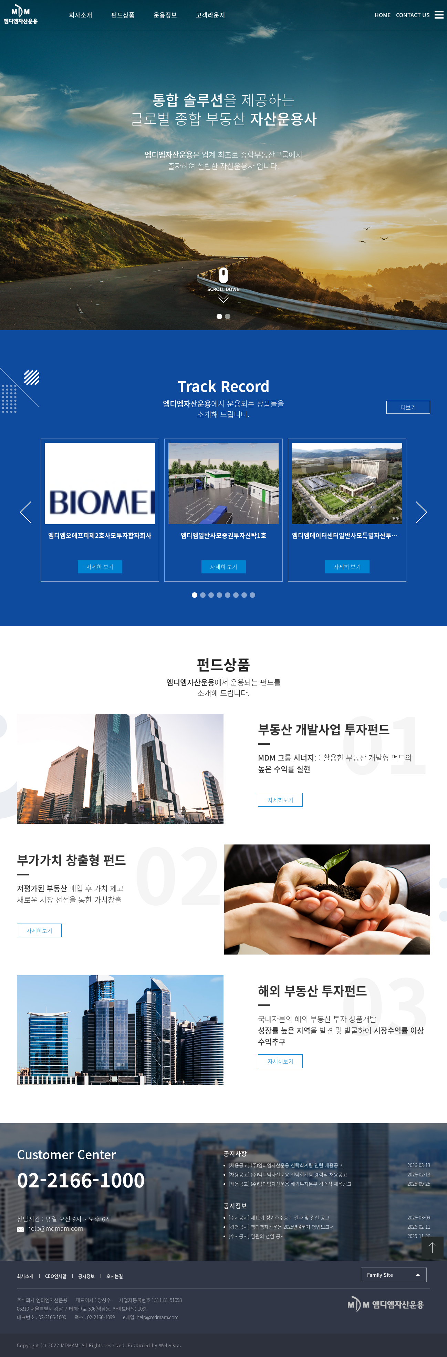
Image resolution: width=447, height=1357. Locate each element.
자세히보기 (280, 800)
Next (418, 512)
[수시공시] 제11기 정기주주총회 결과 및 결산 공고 (279, 1217)
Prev (28, 512)
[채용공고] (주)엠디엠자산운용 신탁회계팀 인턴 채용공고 (286, 1165)
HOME (383, 15)
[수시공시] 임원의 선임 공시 (257, 1235)
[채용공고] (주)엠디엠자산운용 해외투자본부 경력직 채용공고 (290, 1183)
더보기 (408, 407)
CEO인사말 (55, 1276)
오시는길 (114, 1276)
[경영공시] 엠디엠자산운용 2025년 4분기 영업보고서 (281, 1226)
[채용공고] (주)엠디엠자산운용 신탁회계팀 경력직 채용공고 (288, 1174)
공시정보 (86, 1276)
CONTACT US (413, 15)
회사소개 (25, 1276)
